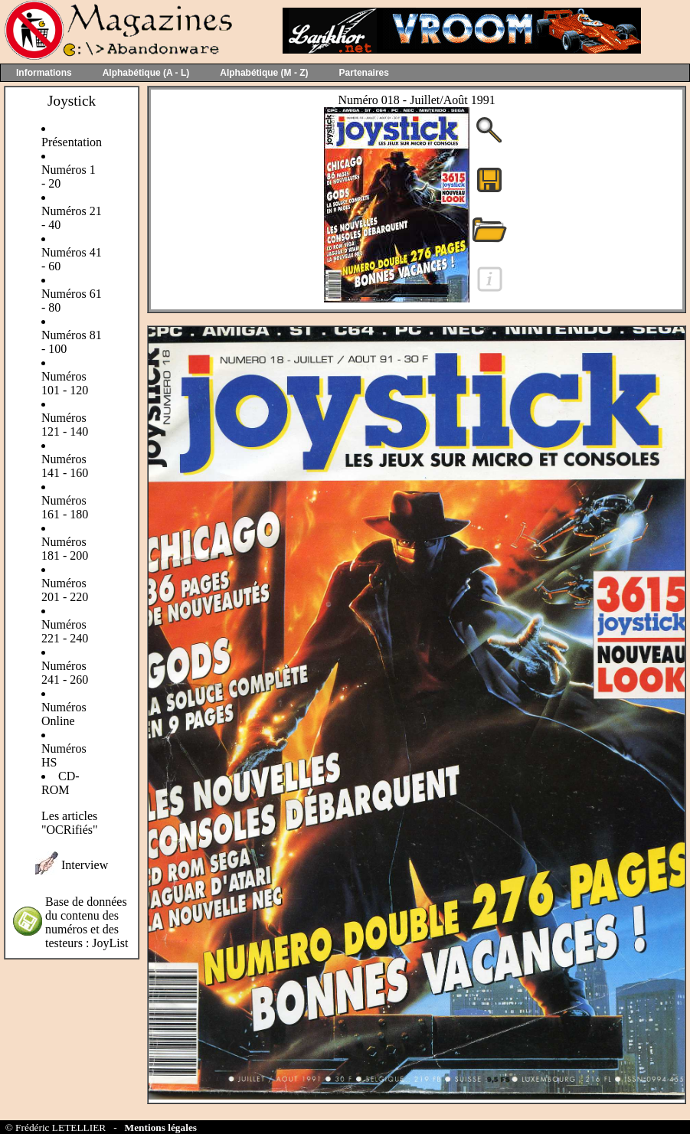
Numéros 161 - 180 (64, 507)
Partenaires (364, 72)
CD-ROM (60, 783)
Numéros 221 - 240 (64, 631)
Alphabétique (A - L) (146, 72)
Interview (84, 864)
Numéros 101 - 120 (64, 383)
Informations (44, 72)
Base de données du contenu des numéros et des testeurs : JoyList (86, 922)
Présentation (71, 142)
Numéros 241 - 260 (64, 672)
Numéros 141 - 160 (64, 466)
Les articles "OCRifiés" (69, 822)
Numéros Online (64, 714)
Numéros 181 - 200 (64, 548)
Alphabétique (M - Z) (264, 72)
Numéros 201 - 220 (64, 590)
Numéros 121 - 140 (64, 424)
